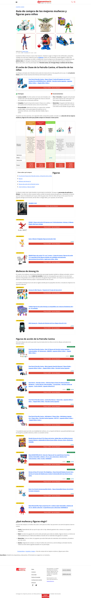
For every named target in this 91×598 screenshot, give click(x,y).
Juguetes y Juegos (20, 6)
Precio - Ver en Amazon (41, 165)
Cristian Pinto (25, 51)
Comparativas (21, 551)
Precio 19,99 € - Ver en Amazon (52, 87)
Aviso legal (33, 574)
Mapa (32, 569)
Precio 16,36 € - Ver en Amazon (31, 165)
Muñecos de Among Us (25, 181)
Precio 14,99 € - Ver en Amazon (52, 373)
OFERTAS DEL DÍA (67, 574)
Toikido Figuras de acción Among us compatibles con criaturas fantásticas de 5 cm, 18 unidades (51, 307)
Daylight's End (33, 203)
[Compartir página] (74, 2)
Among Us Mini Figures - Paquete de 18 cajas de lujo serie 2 (45, 290)
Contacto (33, 572)
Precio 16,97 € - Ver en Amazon (52, 425)
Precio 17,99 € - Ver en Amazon (52, 447)
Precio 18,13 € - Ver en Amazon (52, 481)
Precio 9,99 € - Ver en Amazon (52, 328)
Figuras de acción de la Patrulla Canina (29, 184)
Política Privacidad (35, 577)
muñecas (40, 57)
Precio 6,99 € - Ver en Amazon (52, 227)
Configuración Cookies (36, 580)
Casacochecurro (50, 581)
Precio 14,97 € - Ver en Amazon (52, 406)
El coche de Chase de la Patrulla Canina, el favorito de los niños (35, 176)
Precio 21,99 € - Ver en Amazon (52, 464)
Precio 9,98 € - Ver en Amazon (52, 512)
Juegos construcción (45, 596)
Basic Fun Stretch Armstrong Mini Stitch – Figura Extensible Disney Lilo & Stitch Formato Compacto (51, 490)
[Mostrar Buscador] (72, 2)
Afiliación (33, 582)
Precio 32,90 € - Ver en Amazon (52, 311)
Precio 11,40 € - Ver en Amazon (71, 165)
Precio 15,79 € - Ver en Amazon (52, 392)
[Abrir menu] (16, 2)
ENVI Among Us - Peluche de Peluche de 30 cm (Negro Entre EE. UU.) (48, 323)
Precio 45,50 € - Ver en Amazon (51, 165)
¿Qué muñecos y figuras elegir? (27, 187)
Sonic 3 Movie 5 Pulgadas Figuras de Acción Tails (42, 239)
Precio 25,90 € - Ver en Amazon (52, 293)
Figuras (20, 178)
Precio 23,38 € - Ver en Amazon (52, 243)
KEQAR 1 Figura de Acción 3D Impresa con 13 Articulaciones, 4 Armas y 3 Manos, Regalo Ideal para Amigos (51, 223)
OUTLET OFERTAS (67, 570)
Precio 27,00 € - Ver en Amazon (52, 359)
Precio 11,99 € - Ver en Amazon (52, 262)
